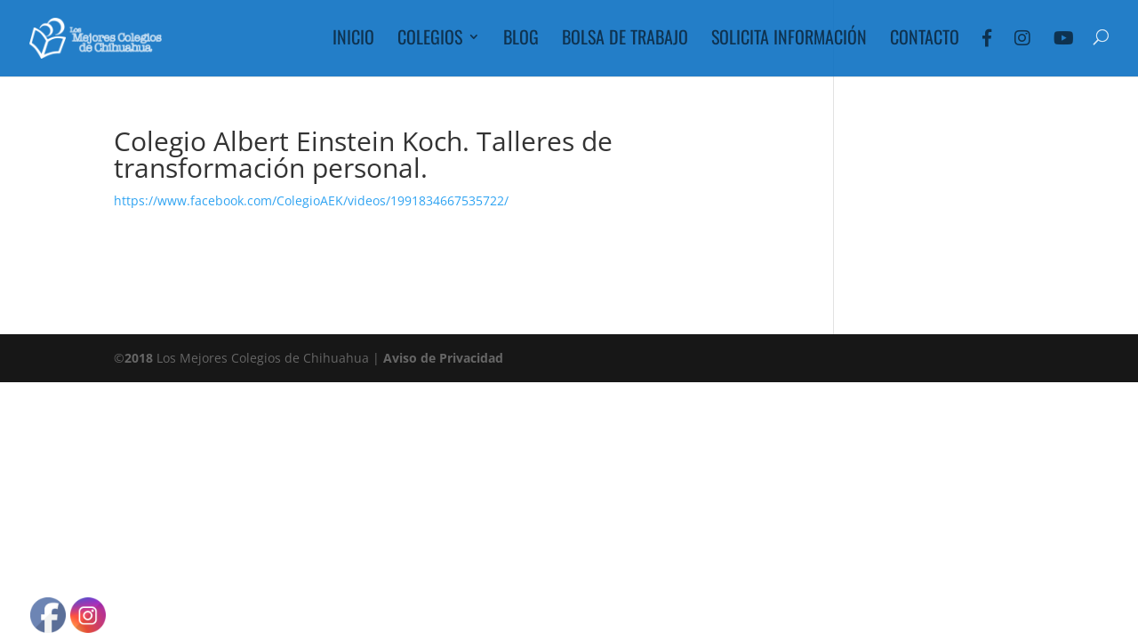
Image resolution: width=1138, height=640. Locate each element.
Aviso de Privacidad (443, 357)
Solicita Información (789, 40)
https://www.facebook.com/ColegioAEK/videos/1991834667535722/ (311, 200)
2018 (138, 357)
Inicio (353, 40)
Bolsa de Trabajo (625, 40)
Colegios (429, 40)
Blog (521, 40)
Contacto (924, 40)
